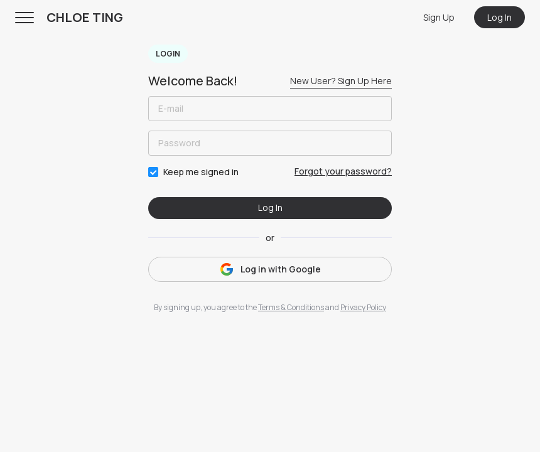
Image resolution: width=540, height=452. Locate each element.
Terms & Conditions (291, 307)
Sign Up (439, 17)
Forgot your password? (343, 171)
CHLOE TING (84, 17)
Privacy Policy (363, 307)
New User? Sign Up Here (341, 81)
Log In (499, 17)
